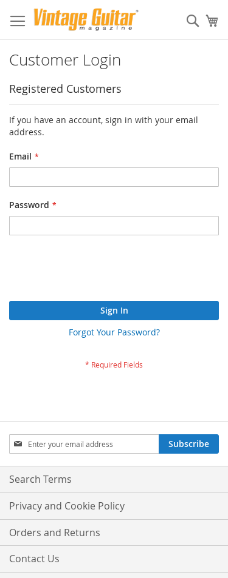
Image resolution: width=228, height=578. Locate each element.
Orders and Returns (54, 532)
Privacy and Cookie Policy (67, 505)
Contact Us (34, 558)
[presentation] (101, 271)
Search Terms (40, 479)
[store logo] (86, 19)
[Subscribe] (189, 444)
